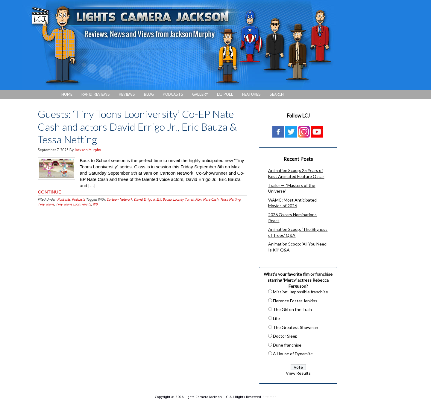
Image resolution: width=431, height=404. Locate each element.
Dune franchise (287, 344)
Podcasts (63, 199)
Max (198, 199)
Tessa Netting (230, 199)
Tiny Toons (46, 204)
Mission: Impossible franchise (300, 291)
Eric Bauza (164, 199)
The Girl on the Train (292, 309)
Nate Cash (210, 199)
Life (276, 318)
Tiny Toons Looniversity (73, 204)
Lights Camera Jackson (181, 45)
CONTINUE (49, 191)
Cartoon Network (119, 199)
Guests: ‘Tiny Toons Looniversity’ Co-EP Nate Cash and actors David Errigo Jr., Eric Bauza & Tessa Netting (137, 126)
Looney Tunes (183, 199)
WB (95, 204)
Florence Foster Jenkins (295, 300)
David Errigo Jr (144, 199)
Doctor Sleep (285, 336)
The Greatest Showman (295, 327)
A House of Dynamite (293, 353)
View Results (298, 373)
